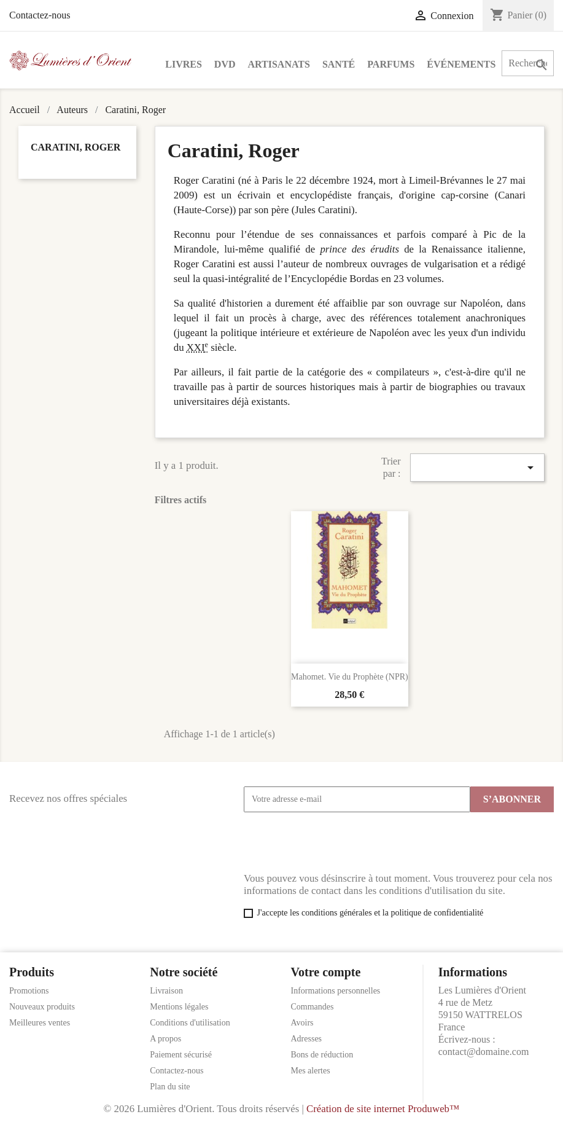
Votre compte (326, 972)
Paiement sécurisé (181, 1054)
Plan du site (170, 1086)
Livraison (166, 990)
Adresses (306, 1038)
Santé (338, 64)
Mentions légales (179, 1006)
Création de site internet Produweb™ (382, 1109)
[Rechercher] (528, 63)
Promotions (29, 990)
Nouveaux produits (42, 1006)
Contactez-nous (40, 15)
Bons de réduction (322, 1054)
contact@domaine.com (483, 1051)
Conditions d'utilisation (190, 1022)
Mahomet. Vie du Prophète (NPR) (349, 676)
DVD (225, 64)
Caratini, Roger (75, 147)
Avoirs (302, 1022)
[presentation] (337, 842)
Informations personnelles (336, 990)
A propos (165, 1038)
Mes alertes (310, 1070)
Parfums (390, 64)
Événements (461, 64)
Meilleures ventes (39, 1022)
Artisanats (279, 64)
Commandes (312, 1006)
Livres (183, 64)
